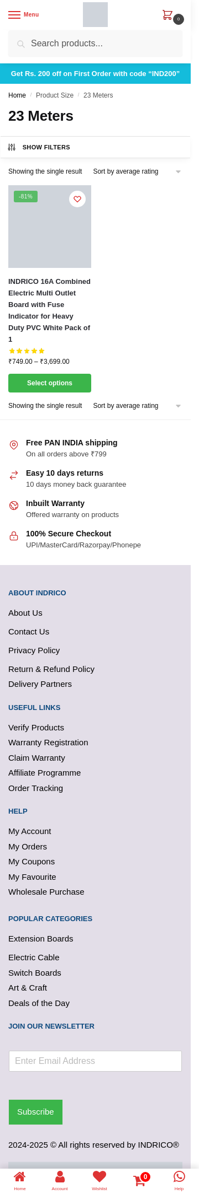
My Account (29, 831)
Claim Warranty (36, 757)
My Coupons (31, 861)
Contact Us (28, 631)
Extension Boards (41, 938)
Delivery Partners (40, 684)
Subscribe (35, 1111)
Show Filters (38, 147)
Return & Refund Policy (51, 669)
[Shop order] (137, 171)
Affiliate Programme (44, 772)
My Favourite (32, 876)
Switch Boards (34, 972)
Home (17, 95)
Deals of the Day (39, 1003)
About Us (25, 612)
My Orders (27, 846)
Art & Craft (27, 987)
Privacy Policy (34, 650)
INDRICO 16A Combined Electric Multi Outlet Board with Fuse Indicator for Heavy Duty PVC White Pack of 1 (49, 310)
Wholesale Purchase (46, 891)
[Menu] (24, 15)
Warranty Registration (48, 742)
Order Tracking (35, 788)
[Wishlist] (77, 199)
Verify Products (36, 727)
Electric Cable (34, 957)
